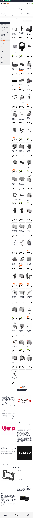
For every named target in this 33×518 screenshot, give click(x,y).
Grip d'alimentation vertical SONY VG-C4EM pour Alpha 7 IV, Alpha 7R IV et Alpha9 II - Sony (29, 34)
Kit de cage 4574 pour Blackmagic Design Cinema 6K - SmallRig (29, 362)
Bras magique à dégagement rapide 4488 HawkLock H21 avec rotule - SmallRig (29, 101)
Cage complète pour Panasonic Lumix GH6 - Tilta (14, 52)
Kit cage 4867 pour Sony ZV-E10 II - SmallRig (22, 280)
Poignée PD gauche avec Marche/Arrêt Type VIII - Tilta (29, 151)
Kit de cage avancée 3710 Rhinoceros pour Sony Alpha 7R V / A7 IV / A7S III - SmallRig (22, 102)
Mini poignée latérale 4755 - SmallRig (14, 215)
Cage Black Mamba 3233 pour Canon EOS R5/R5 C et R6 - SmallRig (14, 101)
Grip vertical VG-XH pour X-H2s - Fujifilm (21, 69)
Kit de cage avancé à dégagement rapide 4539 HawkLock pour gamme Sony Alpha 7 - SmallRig (14, 330)
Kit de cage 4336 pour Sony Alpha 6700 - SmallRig (21, 135)
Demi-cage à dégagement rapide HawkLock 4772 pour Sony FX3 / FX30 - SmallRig (21, 297)
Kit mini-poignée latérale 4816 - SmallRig (29, 280)
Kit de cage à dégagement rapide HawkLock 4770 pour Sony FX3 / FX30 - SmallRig (21, 231)
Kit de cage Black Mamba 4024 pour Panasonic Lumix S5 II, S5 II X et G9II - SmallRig (14, 119)
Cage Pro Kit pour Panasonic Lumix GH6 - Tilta (29, 86)
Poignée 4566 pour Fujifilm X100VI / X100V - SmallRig (29, 331)
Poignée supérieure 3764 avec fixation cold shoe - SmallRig (21, 264)
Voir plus (16, 18)
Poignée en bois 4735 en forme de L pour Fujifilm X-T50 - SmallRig (29, 347)
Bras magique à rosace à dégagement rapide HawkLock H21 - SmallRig (14, 378)
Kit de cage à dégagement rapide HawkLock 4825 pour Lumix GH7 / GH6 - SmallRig (29, 68)
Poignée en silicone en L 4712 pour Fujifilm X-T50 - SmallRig (22, 347)
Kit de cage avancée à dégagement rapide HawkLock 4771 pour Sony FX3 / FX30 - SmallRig (14, 297)
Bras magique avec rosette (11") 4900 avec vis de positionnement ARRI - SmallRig (14, 248)
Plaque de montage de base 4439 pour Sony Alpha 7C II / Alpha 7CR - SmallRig (14, 184)
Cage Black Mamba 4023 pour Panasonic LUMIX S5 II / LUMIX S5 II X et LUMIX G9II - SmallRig (14, 167)
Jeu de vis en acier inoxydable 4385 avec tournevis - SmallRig (22, 119)
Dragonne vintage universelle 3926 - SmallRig (14, 264)
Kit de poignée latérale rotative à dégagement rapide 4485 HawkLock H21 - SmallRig (14, 280)
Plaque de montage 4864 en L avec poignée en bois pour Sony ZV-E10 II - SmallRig (29, 215)
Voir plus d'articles (21, 389)
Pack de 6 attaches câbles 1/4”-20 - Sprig (21, 52)
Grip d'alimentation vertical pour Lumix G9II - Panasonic (14, 86)
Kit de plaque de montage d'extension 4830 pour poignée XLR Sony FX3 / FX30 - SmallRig (29, 297)
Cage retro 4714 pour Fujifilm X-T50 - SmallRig (14, 347)
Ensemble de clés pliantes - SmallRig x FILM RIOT (21, 85)
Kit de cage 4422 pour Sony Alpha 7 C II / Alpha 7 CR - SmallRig (21, 151)
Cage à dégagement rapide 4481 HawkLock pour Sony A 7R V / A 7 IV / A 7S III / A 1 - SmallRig (21, 314)
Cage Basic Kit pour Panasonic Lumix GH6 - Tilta (29, 247)
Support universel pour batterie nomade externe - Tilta (21, 200)
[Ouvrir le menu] (1, 3)
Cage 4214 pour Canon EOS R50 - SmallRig (29, 264)
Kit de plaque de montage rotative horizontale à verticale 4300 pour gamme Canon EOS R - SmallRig (14, 151)
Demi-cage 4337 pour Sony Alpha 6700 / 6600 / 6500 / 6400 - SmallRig (29, 313)
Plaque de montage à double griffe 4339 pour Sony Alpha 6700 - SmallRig (29, 135)
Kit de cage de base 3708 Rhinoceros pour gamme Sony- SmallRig (29, 118)
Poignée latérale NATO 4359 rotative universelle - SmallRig (21, 215)
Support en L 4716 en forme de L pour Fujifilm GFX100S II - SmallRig (21, 184)
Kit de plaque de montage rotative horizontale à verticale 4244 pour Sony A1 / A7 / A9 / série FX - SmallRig (29, 167)
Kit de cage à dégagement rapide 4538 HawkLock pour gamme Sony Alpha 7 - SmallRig (29, 183)
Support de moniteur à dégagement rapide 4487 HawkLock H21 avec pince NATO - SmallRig (14, 134)
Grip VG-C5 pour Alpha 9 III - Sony (14, 69)
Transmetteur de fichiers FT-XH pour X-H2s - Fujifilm (29, 51)
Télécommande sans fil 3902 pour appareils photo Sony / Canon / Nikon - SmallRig (22, 167)
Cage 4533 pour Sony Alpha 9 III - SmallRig (14, 314)
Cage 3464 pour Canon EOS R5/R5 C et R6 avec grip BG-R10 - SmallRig (14, 200)
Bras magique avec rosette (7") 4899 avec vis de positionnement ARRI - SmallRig (21, 248)
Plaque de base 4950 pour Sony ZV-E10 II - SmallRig (14, 231)
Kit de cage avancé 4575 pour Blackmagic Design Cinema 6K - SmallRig (21, 362)
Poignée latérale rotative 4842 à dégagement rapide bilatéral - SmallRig (21, 33)
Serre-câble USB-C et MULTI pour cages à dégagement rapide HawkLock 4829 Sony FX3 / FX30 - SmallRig (29, 231)
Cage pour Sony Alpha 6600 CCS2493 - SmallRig (14, 34)
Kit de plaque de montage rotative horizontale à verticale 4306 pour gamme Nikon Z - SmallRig (21, 331)
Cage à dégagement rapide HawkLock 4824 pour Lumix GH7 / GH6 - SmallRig (29, 200)
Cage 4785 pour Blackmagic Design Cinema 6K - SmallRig (14, 362)
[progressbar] (22, 387)
